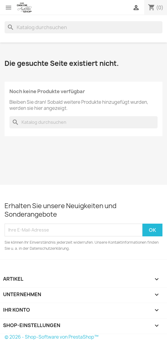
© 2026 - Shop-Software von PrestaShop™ (52, 337)
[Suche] (83, 27)
